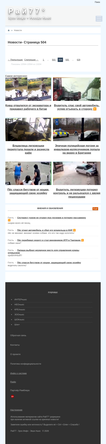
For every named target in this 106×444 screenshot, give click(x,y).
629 (78, 60)
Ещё (95, 209)
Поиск (97, 2)
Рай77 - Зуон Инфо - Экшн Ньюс (25, 431)
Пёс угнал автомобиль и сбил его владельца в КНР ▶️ (46, 230)
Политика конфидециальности (25, 364)
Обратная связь (18, 335)
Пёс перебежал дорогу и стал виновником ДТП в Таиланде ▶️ (50, 240)
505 (67, 60)
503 (54, 60)
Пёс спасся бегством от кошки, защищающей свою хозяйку (49, 262)
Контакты (15, 345)
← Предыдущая (15, 60)
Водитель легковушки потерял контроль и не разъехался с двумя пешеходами (76, 193)
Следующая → (31, 60)
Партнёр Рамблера (20, 390)
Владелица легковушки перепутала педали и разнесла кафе (28, 149)
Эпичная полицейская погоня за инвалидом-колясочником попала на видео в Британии (77, 149)
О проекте (15, 354)
